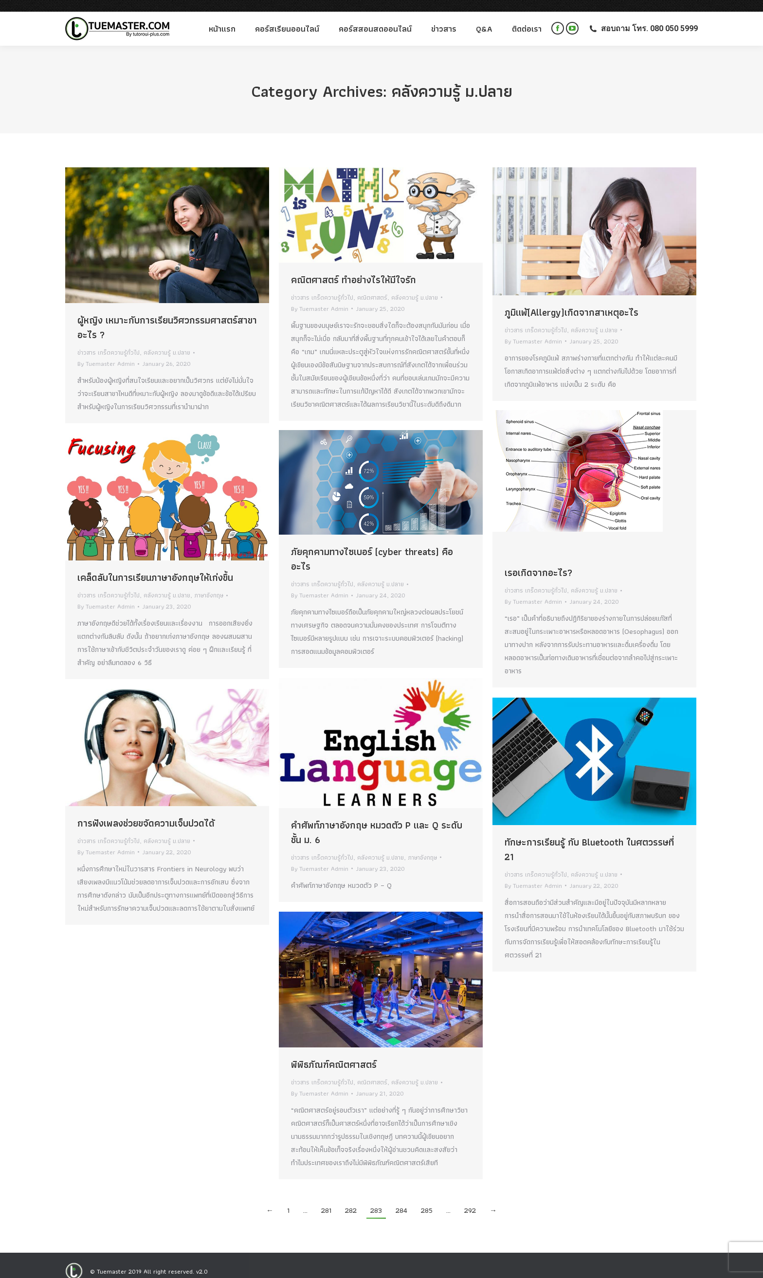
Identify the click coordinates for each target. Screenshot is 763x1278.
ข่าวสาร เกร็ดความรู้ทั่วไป (108, 341)
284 (401, 1199)
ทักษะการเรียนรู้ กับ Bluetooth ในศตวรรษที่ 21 (589, 838)
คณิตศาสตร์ (372, 286)
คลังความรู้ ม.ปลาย (167, 341)
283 (376, 1199)
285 (427, 1199)
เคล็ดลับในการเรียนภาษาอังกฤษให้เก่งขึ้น (155, 566)
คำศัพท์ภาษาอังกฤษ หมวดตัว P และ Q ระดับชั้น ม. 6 (376, 821)
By (106, 352)
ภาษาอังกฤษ (208, 583)
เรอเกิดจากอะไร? (538, 561)
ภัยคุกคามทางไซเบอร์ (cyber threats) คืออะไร (372, 547)
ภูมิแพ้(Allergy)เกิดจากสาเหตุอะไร (571, 300)
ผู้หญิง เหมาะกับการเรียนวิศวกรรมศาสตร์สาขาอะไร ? (167, 316)
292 (470, 1199)
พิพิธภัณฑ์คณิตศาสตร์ (334, 1053)
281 (326, 1199)
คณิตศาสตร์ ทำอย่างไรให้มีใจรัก (353, 268)
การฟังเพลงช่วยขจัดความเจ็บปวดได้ (146, 811)
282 (351, 1199)
